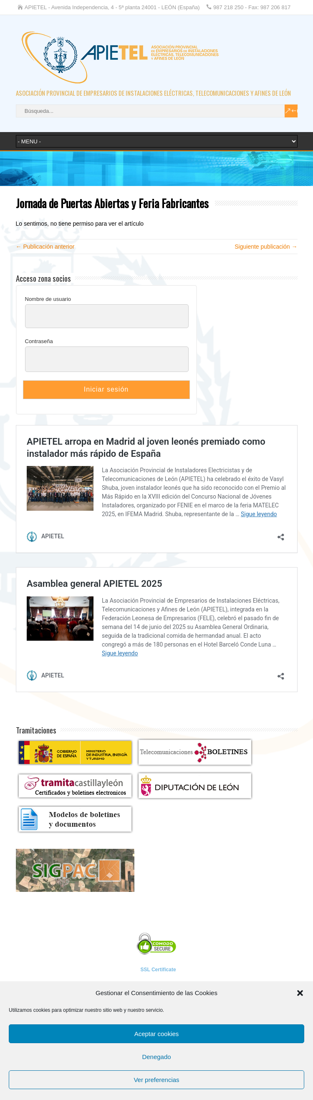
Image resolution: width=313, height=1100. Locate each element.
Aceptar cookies (156, 1033)
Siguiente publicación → (266, 246)
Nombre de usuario (48, 299)
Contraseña (39, 341)
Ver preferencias (156, 1079)
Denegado (156, 1056)
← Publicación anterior (45, 246)
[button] (300, 993)
